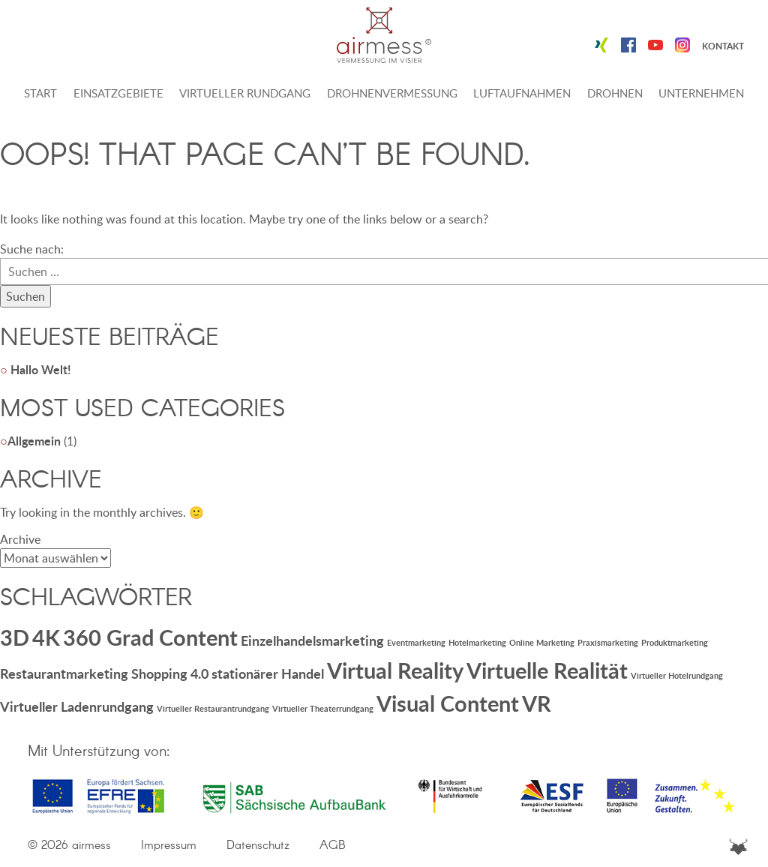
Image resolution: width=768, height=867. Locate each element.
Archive (20, 539)
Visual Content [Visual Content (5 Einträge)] (447, 703)
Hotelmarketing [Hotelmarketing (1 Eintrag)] (477, 642)
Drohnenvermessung (392, 93)
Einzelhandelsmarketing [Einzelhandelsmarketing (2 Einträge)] (312, 641)
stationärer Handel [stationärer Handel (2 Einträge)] (268, 673)
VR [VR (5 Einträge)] (536, 703)
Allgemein (34, 440)
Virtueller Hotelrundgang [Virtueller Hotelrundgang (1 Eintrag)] (677, 675)
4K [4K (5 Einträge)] (46, 637)
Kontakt (723, 46)
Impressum (168, 845)
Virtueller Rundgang (244, 93)
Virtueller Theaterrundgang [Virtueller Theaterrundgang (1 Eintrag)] (323, 708)
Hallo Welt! (40, 369)
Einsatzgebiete (119, 93)
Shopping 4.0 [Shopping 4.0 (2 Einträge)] (169, 673)
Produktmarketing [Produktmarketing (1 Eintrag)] (674, 642)
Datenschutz (258, 845)
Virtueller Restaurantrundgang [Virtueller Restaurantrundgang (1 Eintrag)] (213, 708)
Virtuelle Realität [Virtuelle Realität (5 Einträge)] (547, 670)
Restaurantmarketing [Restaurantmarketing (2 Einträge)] (64, 673)
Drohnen (615, 93)
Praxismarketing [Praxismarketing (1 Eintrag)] (608, 642)
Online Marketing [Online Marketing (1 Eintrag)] (541, 642)
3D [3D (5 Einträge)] (14, 637)
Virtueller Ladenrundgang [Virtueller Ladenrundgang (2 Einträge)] (77, 707)
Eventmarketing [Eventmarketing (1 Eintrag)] (416, 642)
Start (40, 93)
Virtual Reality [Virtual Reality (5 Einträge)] (395, 670)
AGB (333, 845)
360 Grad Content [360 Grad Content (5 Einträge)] (150, 637)
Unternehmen (701, 93)
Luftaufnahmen (522, 93)
